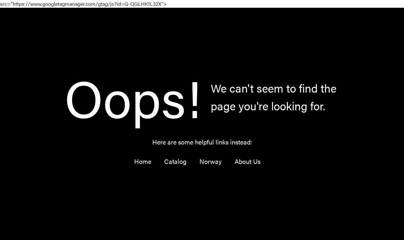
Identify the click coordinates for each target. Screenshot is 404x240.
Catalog (175, 161)
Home (142, 161)
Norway (210, 161)
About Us (247, 161)
